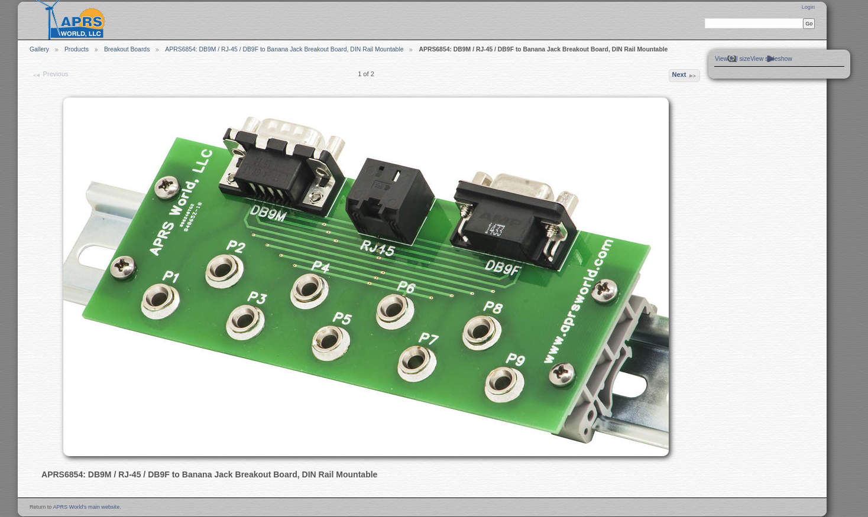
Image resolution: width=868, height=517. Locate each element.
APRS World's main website (86, 507)
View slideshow (771, 59)
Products (76, 49)
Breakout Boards (127, 49)
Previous (50, 75)
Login (808, 7)
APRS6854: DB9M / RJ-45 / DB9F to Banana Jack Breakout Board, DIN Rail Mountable (284, 49)
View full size (732, 59)
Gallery (39, 49)
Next (684, 75)
